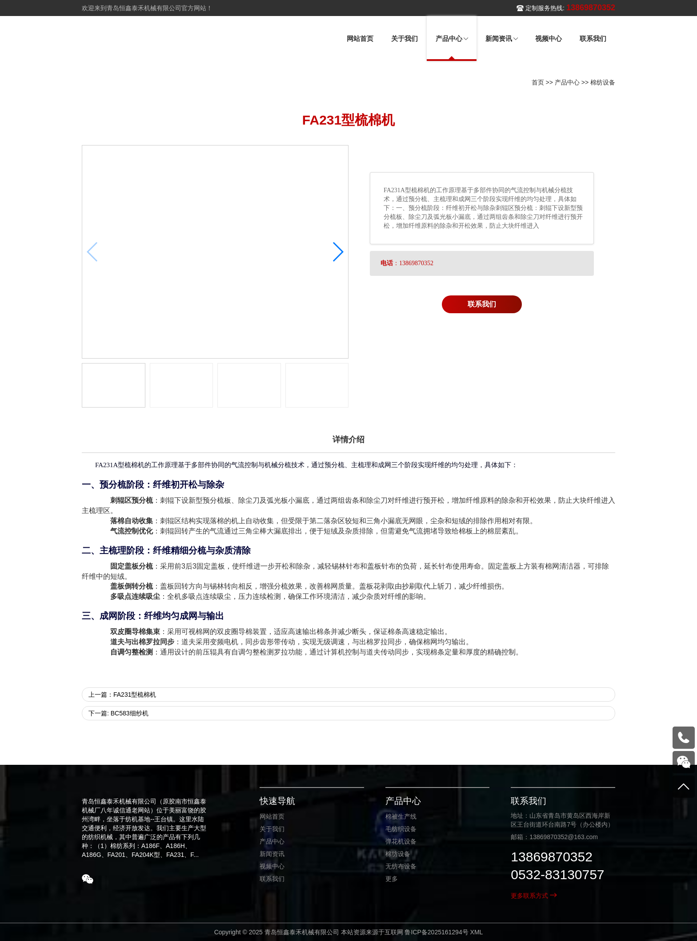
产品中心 (567, 82)
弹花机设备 (401, 841)
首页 (538, 82)
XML (476, 932)
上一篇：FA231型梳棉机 (122, 694)
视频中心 (272, 866)
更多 (391, 878)
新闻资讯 (272, 853)
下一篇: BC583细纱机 (118, 713)
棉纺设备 (602, 82)
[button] (338, 252)
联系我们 (482, 304)
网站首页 (272, 816)
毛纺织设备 (401, 828)
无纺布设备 (401, 866)
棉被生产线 (401, 816)
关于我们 (272, 828)
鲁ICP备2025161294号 (436, 932)
